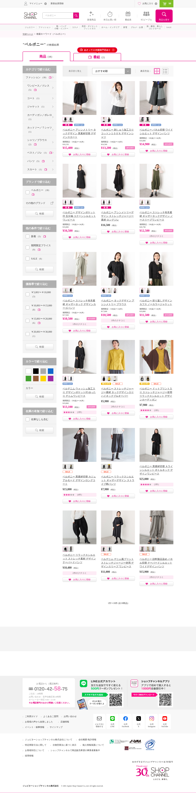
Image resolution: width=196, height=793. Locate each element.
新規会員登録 (57, 3)
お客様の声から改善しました (39, 722)
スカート (35, 169)
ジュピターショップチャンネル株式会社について (48, 739)
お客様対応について (34, 750)
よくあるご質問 (50, 716)
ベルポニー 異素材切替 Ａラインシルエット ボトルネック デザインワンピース (156, 470)
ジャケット (36, 106)
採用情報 (29, 756)
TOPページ (28, 34)
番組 (99, 57)
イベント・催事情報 (34, 727)
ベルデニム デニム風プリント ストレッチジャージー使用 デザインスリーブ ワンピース (117, 563)
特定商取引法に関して (35, 745)
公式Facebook (125, 725)
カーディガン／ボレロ (39, 117)
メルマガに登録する (99, 725)
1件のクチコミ (80, 324)
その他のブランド (35, 203)
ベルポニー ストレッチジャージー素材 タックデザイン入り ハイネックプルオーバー (117, 392)
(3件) (79, 412)
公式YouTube (164, 725)
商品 (46, 56)
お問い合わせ (70, 716)
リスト (165, 71)
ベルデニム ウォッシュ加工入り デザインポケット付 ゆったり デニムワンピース (79, 392)
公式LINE (112, 725)
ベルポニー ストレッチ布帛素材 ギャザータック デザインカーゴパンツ (79, 304)
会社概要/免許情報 (87, 739)
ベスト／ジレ (38, 152)
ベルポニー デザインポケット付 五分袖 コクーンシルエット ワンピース (79, 216)
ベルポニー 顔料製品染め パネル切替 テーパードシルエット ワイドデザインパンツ (156, 563)
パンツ (34, 161)
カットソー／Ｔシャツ (39, 129)
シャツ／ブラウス (37, 142)
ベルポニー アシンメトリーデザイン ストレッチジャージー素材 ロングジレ (117, 216)
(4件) (79, 495)
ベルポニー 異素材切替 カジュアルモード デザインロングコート (79, 480)
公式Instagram (151, 725)
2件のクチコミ (157, 236)
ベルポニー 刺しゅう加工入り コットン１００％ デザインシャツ (117, 133)
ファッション (37, 77)
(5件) (156, 410)
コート (34, 98)
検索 (41, 213)
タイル (157, 71)
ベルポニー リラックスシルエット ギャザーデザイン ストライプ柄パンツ (117, 480)
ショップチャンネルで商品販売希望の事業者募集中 (75, 750)
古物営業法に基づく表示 (64, 745)
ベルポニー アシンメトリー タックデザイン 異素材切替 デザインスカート (79, 133)
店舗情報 (64, 722)
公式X (138, 725)
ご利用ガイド (31, 716)
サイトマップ (56, 727)
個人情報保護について (93, 745)
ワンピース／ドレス (38, 87)
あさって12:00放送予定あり (97, 50)
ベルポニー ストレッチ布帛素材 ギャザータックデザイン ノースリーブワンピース (156, 216)
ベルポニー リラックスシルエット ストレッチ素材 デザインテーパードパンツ (79, 559)
